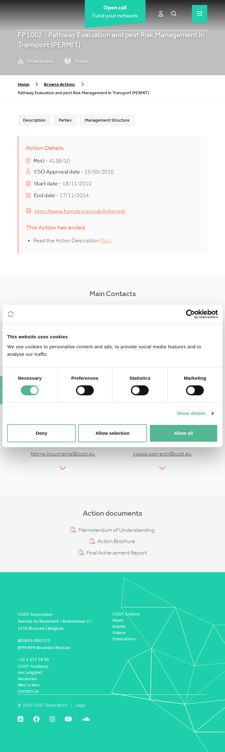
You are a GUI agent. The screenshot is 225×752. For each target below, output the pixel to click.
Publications (124, 639)
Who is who (29, 685)
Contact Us (28, 691)
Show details (191, 413)
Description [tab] (34, 120)
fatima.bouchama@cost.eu (63, 454)
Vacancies (27, 678)
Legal (80, 705)
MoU (105, 240)
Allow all (183, 433)
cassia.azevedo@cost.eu (162, 454)
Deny (41, 433)
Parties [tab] (65, 120)
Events (119, 626)
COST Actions (126, 614)
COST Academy (33, 666)
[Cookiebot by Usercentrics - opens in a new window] (190, 314)
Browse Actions (59, 84)
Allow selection (112, 433)
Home (23, 84)
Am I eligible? (30, 672)
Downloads (36, 61)
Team (76, 61)
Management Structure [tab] (107, 120)
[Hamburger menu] (200, 14)
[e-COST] (160, 14)
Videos (119, 632)
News (118, 620)
